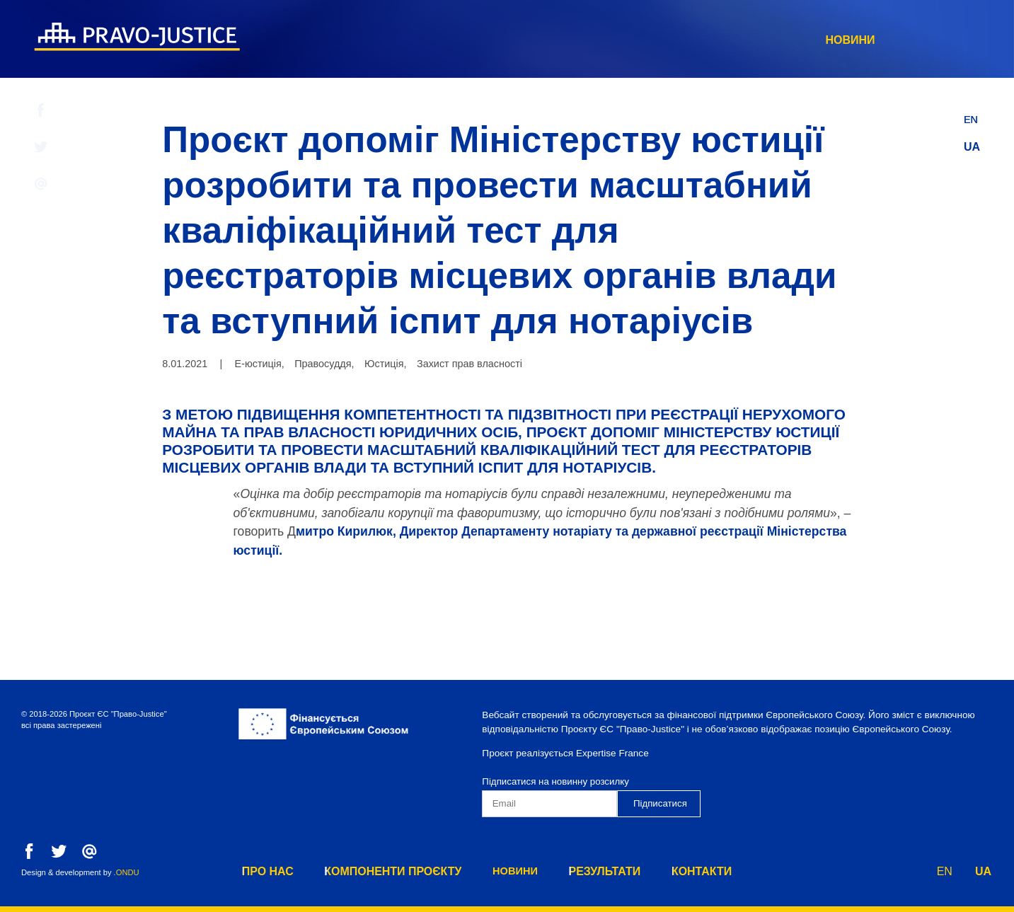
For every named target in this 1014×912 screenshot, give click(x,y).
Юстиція (384, 363)
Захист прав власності (469, 363)
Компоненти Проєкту (582, 40)
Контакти (905, 40)
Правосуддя (322, 363)
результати (804, 40)
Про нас (453, 40)
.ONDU (126, 872)
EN (971, 116)
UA (972, 147)
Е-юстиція (258, 363)
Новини (709, 40)
